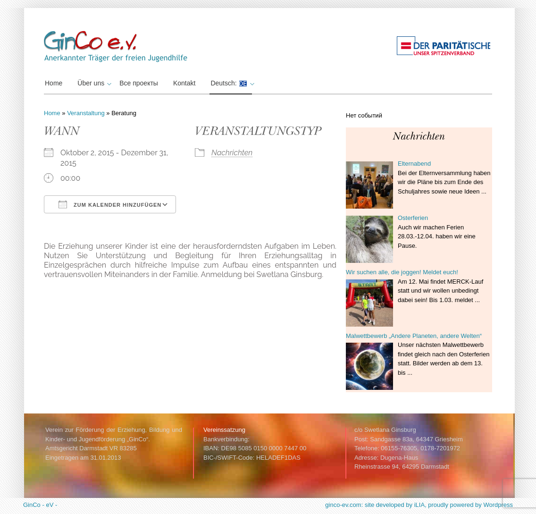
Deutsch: (230, 83)
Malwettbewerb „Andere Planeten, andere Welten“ (414, 335)
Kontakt (184, 83)
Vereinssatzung (224, 429)
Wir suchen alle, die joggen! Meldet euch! (402, 272)
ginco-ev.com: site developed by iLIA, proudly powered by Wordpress (419, 504)
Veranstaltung (86, 113)
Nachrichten (231, 152)
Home (53, 83)
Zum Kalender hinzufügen (110, 204)
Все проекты (138, 83)
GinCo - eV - (40, 504)
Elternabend (414, 163)
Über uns (93, 83)
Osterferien (413, 217)
